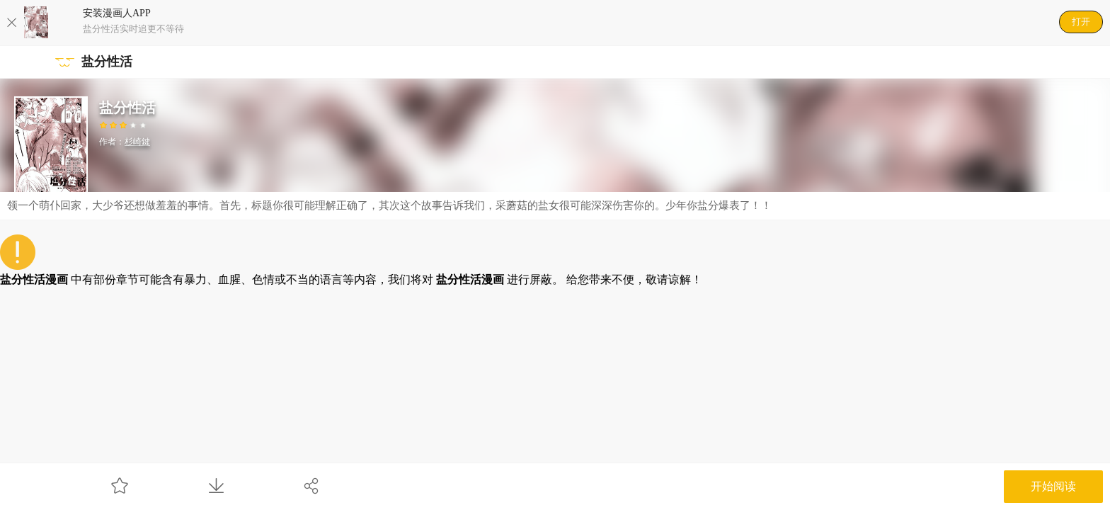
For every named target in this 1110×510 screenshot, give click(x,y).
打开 (1081, 21)
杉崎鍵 (137, 142)
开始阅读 (1053, 486)
